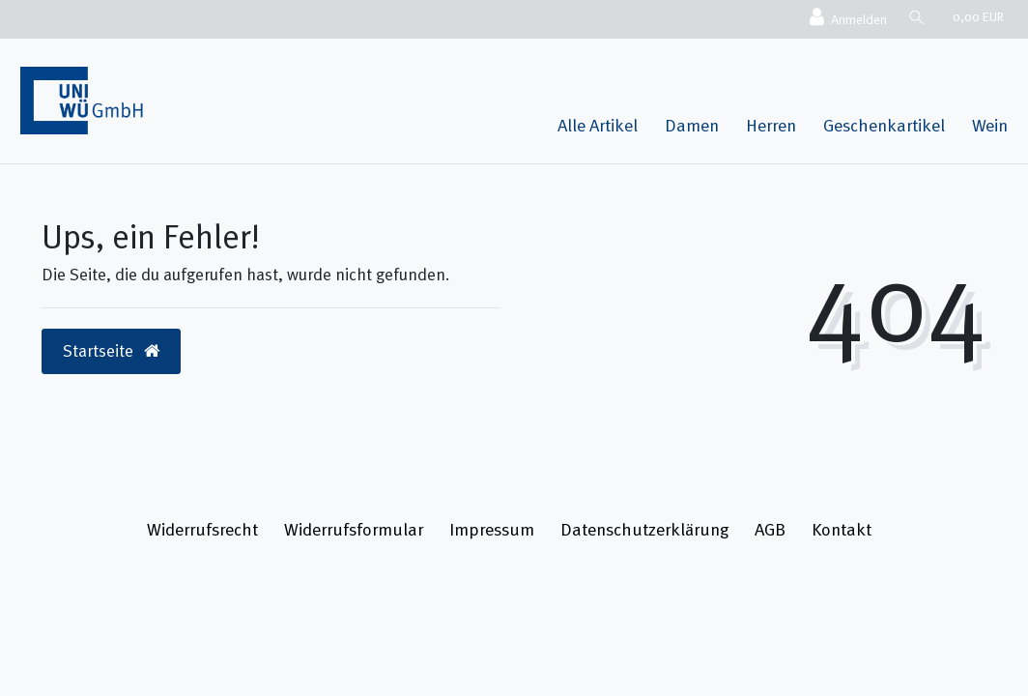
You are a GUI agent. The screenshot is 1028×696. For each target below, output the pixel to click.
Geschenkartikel (884, 125)
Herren (771, 125)
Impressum (491, 529)
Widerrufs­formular (353, 529)
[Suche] (916, 17)
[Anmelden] (847, 18)
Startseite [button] (111, 351)
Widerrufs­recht (202, 529)
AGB (770, 529)
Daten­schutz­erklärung (644, 529)
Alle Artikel (597, 125)
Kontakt (841, 529)
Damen (692, 125)
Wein (990, 125)
